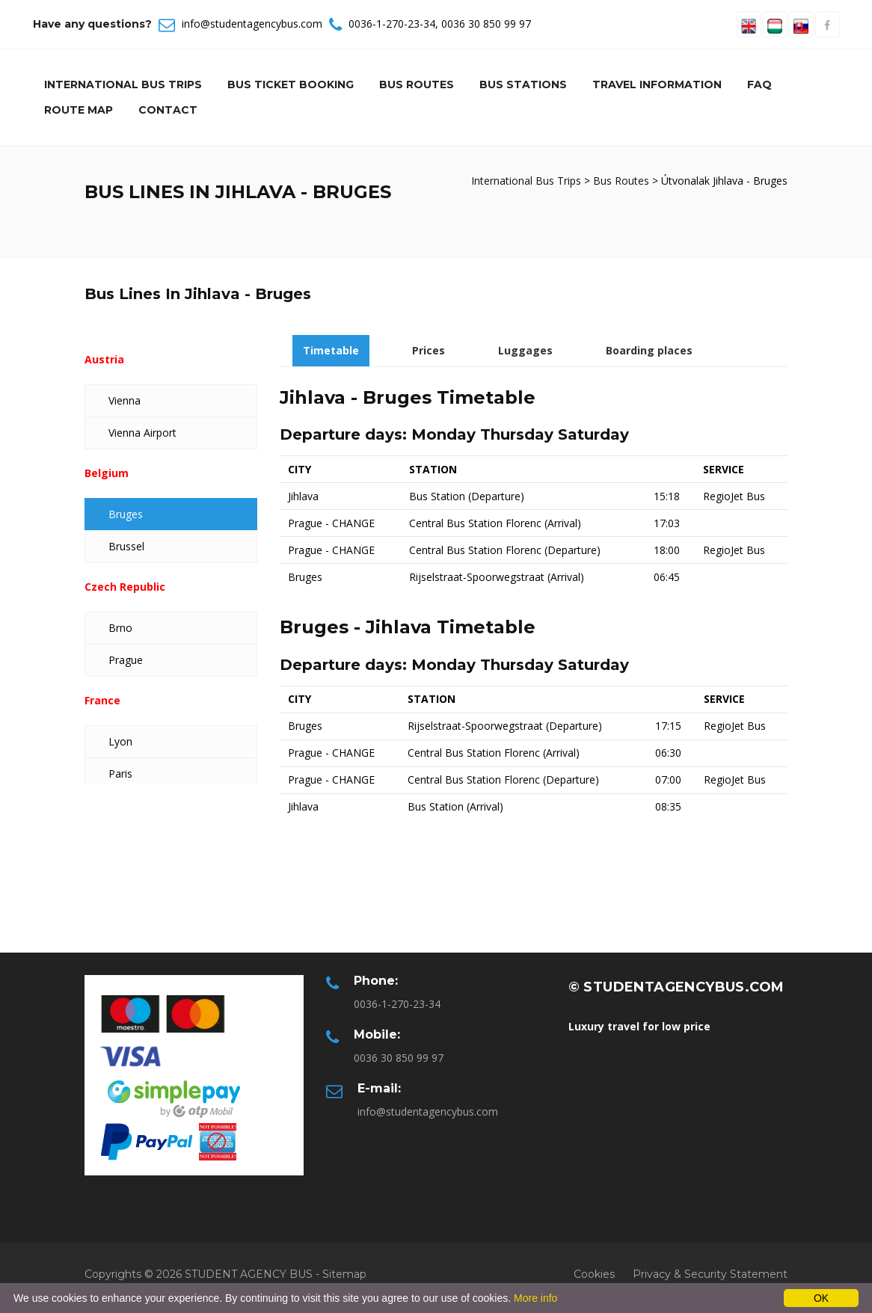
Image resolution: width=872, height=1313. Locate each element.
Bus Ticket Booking (290, 84)
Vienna (124, 400)
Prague (125, 660)
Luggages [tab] (525, 350)
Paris (120, 773)
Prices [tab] (428, 350)
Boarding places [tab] (649, 350)
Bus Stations (523, 84)
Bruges (125, 514)
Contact (167, 110)
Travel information (657, 84)
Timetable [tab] (331, 350)
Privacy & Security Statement (710, 1274)
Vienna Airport (142, 432)
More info (535, 1298)
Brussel (126, 546)
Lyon (120, 741)
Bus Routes (416, 84)
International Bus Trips (123, 84)
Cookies (594, 1274)
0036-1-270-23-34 (392, 23)
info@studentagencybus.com (252, 23)
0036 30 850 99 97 (486, 23)
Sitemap (344, 1274)
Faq (759, 84)
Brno (120, 628)
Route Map (78, 110)
